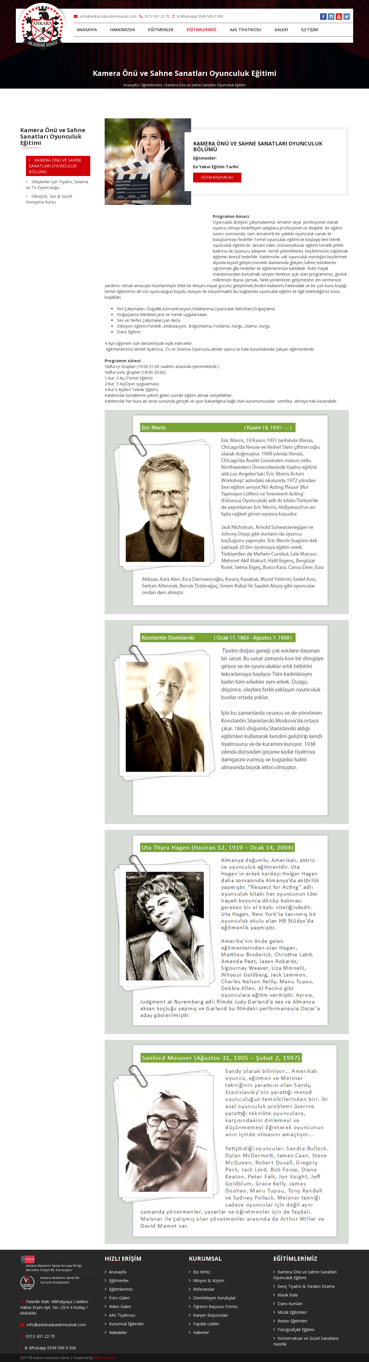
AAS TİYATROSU (245, 29)
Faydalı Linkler (206, 1323)
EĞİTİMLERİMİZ (201, 29)
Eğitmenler (119, 1280)
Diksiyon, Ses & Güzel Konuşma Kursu (49, 199)
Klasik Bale (288, 1295)
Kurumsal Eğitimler (126, 1323)
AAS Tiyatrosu (122, 1315)
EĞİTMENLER (161, 29)
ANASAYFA (87, 29)
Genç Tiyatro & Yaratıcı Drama (306, 1286)
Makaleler (118, 1332)
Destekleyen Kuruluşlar (214, 1298)
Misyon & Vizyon (208, 1280)
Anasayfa (130, 85)
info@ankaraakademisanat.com (105, 16)
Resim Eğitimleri (292, 1321)
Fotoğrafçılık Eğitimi (296, 1329)
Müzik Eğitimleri (292, 1312)
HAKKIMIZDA (122, 29)
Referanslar (203, 1289)
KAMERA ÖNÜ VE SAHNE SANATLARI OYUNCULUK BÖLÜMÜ (257, 146)
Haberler (201, 1332)
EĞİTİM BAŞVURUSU (217, 177)
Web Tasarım (104, 1357)
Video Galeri (120, 1306)
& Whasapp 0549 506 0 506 (198, 16)
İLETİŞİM (309, 29)
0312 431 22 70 (155, 16)
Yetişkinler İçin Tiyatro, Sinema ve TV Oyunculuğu (57, 184)
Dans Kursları (290, 1303)
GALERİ (281, 29)
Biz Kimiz (201, 1272)
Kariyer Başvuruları (210, 1315)
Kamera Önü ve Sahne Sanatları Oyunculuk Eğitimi (305, 1274)
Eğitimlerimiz (152, 85)
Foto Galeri (119, 1298)
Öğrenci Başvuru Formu (215, 1306)
